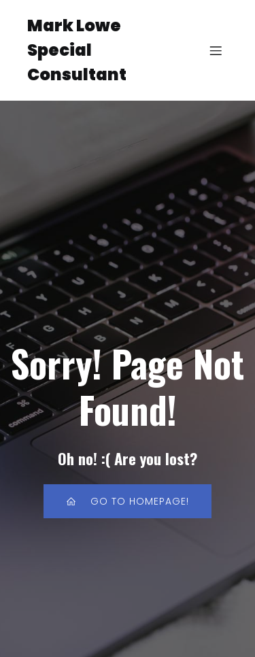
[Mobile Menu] (216, 50)
